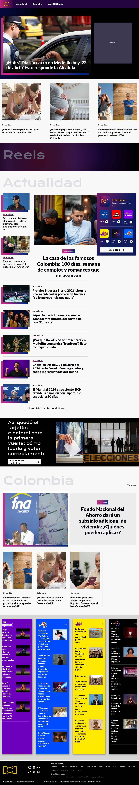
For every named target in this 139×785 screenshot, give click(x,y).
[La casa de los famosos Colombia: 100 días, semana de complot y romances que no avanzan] (68, 220)
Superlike (54, 769)
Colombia (37, 4)
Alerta (100, 765)
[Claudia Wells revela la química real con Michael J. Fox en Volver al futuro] (124, 731)
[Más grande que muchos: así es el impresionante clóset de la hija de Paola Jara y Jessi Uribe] (52, 718)
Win (79, 769)
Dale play (116, 249)
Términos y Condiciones (49, 781)
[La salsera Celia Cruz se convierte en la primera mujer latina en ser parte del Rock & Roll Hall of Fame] (89, 732)
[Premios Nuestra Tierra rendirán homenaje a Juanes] (124, 636)
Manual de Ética (70, 777)
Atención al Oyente (56, 777)
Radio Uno (122, 765)
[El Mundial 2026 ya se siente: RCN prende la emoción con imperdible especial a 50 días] (16, 392)
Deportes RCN (91, 765)
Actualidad (21, 4)
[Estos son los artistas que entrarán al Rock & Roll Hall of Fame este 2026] (124, 705)
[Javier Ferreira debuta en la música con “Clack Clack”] (16, 635)
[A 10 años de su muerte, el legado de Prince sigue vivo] (124, 656)
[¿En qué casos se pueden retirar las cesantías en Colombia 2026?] (21, 101)
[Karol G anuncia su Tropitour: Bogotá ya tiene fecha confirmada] (16, 690)
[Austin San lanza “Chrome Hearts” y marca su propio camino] (16, 654)
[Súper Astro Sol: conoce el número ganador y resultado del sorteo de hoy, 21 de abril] (16, 318)
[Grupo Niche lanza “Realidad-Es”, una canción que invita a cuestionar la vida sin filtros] (89, 660)
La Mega (107, 765)
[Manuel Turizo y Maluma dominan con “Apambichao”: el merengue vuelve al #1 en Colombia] (16, 711)
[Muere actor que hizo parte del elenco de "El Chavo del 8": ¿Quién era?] (16, 244)
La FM (82, 765)
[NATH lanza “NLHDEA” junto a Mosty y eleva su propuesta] (16, 672)
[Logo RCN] (10, 770)
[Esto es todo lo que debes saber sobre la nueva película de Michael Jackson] (124, 679)
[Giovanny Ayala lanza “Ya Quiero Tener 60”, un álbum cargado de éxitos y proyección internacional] (52, 640)
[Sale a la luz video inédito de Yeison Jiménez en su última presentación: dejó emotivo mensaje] (52, 693)
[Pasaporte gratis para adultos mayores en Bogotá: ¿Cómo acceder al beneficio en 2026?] (85, 570)
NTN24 (72, 769)
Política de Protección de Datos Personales (72, 781)
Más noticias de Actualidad (45, 408)
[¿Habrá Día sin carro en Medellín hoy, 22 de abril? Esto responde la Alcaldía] (47, 44)
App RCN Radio (55, 4)
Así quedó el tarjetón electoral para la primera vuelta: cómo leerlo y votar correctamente (27, 438)
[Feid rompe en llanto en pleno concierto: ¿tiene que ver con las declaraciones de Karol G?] (16, 201)
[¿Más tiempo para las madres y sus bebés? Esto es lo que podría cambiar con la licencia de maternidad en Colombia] (69, 101)
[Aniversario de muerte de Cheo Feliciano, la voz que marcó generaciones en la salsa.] (89, 705)
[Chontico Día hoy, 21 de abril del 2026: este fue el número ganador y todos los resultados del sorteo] (16, 368)
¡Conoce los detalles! (24, 461)
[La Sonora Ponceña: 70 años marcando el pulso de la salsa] (89, 636)
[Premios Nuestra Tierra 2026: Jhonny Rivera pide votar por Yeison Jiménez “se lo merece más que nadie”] (16, 293)
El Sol (114, 765)
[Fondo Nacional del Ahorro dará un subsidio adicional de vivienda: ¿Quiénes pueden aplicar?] (36, 519)
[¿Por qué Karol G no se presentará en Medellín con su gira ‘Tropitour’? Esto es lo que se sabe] (16, 343)
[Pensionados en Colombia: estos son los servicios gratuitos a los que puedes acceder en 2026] (117, 101)
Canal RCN (54, 765)
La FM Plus (131, 765)
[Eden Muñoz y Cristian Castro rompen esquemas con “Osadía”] (52, 740)
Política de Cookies (94, 781)
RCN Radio (63, 765)
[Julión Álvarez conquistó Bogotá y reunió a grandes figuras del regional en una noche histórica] (52, 667)
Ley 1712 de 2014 (83, 777)
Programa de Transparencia (98, 777)
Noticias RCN (73, 765)
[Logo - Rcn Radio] (6, 4)
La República (63, 769)
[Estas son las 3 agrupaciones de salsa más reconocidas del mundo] (89, 683)
